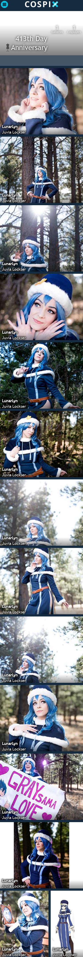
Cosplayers (74, 29)
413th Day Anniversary (29, 43)
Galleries (57, 29)
